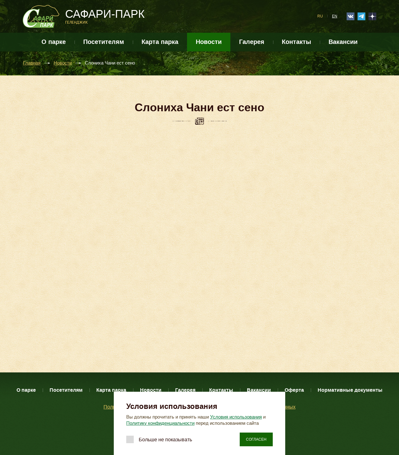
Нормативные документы (350, 390)
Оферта (294, 390)
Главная (32, 63)
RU (320, 16)
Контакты (296, 41)
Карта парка (160, 41)
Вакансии (343, 41)
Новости (209, 41)
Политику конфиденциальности (160, 423)
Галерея (251, 41)
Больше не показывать (165, 439)
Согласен (256, 439)
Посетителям (103, 41)
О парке (53, 41)
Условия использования (236, 417)
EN (334, 16)
